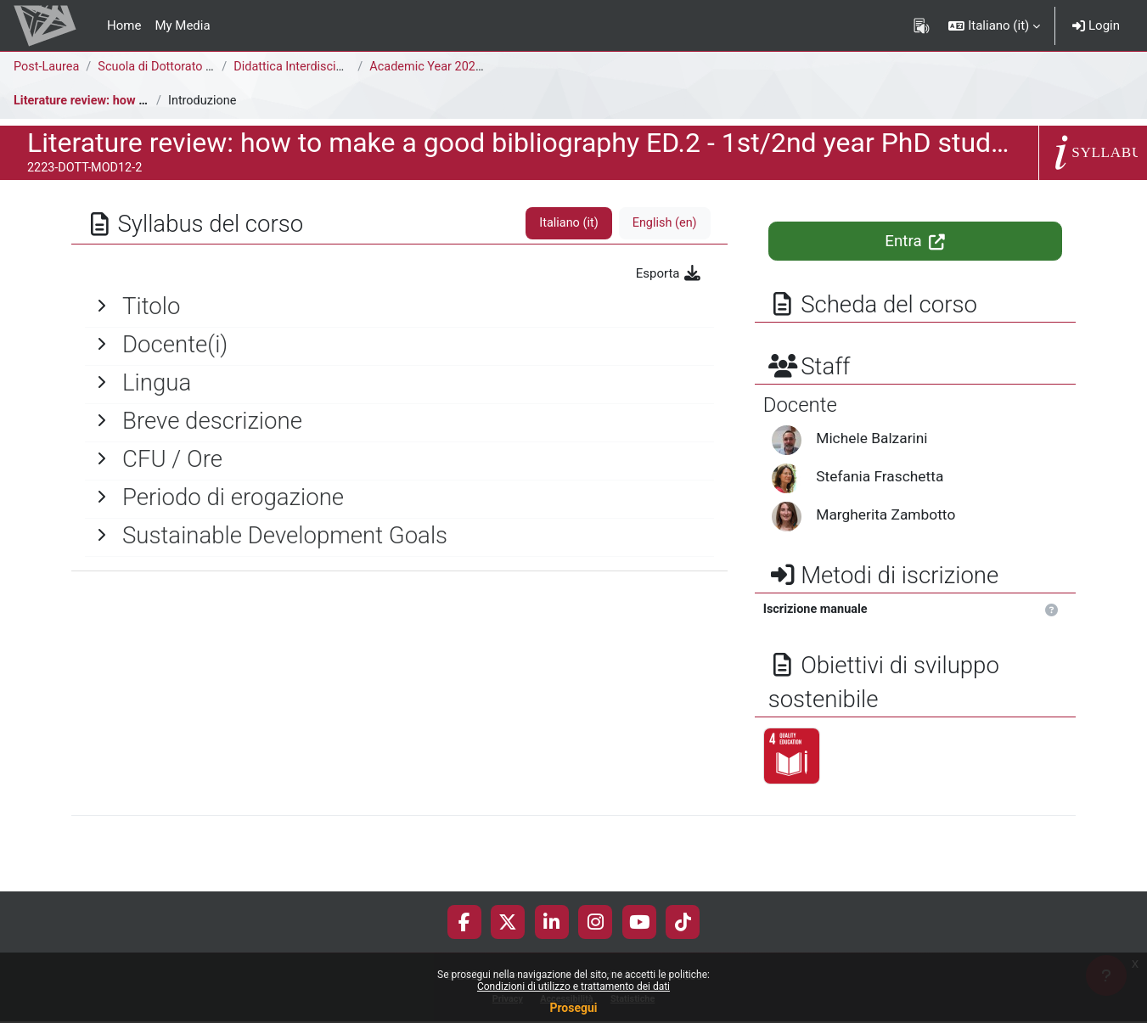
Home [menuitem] (124, 25)
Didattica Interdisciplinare (308, 67)
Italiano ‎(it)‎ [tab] (565, 223)
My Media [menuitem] (182, 25)
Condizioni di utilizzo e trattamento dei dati (573, 986)
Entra (915, 241)
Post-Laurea (48, 67)
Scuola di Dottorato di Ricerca (183, 67)
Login (1096, 25)
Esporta (669, 273)
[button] (994, 25)
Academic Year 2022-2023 (446, 67)
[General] (399, 306)
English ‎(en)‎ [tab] (663, 223)
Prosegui (573, 1008)
